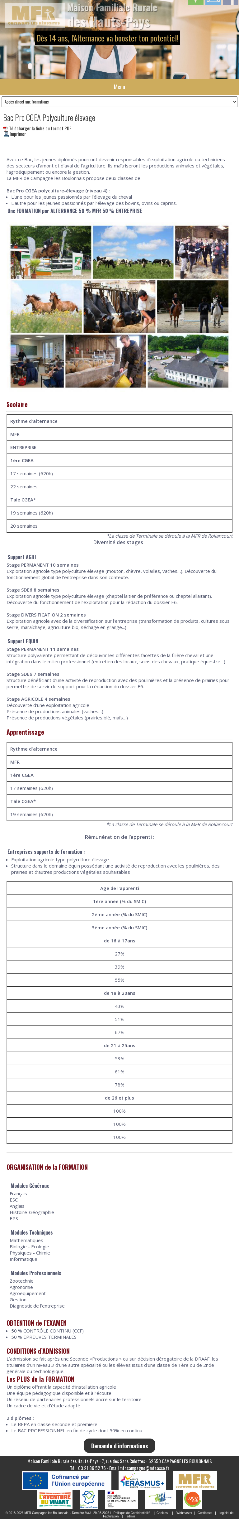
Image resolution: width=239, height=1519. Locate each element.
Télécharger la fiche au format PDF (37, 128)
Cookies (162, 1513)
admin (131, 1516)
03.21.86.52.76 (92, 1467)
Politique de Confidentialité (132, 1513)
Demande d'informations (119, 1446)
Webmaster (184, 1513)
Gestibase (205, 1513)
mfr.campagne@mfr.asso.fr (144, 1467)
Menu (119, 87)
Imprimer (15, 133)
